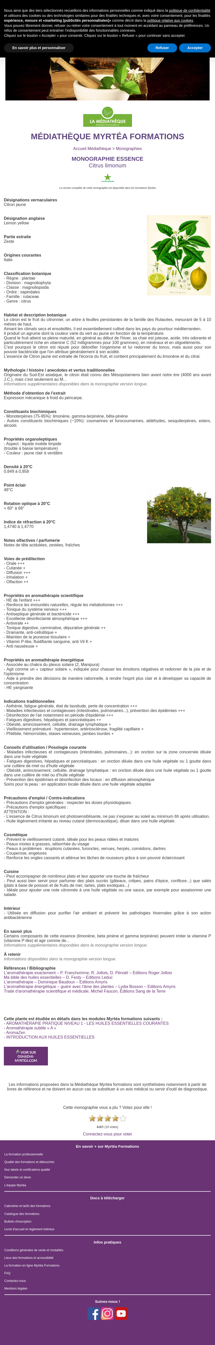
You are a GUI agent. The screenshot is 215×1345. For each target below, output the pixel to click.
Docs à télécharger (107, 1198)
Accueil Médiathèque (92, 148)
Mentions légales (15, 1288)
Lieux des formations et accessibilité (29, 1258)
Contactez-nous (15, 1281)
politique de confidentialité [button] (189, 10)
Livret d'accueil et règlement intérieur (29, 1229)
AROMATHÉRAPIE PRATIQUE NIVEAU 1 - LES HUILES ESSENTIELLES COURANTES (87, 1023)
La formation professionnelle (23, 1154)
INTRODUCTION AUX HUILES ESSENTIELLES (50, 1037)
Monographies (129, 148)
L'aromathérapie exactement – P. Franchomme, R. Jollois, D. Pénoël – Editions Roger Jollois (88, 973)
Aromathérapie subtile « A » (31, 1028)
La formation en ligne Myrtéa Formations (31, 1265)
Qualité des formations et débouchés (29, 1162)
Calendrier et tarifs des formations (27, 1206)
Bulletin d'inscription (18, 1221)
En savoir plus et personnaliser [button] (39, 48)
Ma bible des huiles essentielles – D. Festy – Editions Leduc (58, 977)
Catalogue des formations (21, 1214)
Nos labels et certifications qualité (27, 1169)
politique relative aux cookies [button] (170, 20)
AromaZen (15, 1032)
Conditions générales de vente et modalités (33, 1250)
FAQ (7, 1273)
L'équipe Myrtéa (15, 1185)
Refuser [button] (162, 48)
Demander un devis (17, 1177)
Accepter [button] (195, 48)
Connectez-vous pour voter (107, 1134)
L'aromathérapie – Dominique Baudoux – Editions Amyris (55, 982)
